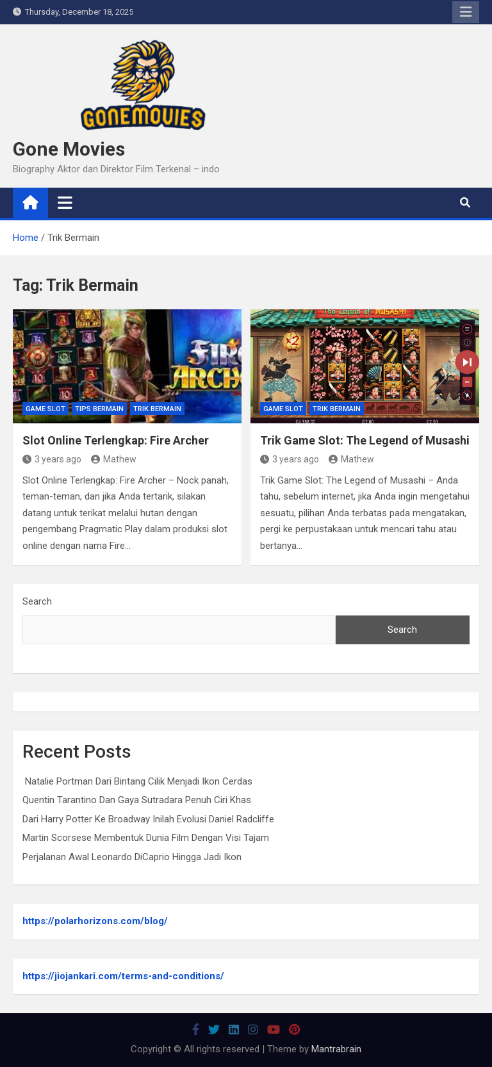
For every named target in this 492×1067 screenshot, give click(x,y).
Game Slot (45, 409)
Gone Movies (69, 149)
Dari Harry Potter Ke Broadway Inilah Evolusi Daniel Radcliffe (148, 819)
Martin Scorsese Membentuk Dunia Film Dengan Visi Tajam (145, 837)
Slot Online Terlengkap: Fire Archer (115, 440)
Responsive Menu (465, 12)
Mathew (113, 459)
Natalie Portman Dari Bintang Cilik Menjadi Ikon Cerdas (137, 781)
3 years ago (51, 459)
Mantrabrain (336, 1049)
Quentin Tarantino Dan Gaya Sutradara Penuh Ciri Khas (136, 800)
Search (37, 601)
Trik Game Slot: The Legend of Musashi (365, 440)
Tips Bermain (99, 409)
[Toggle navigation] (65, 202)
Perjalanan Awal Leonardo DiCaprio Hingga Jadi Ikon (132, 857)
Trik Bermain (157, 409)
